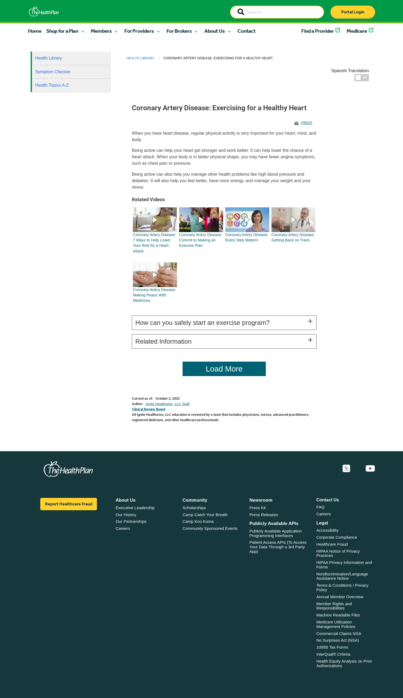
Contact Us (327, 500)
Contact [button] (246, 31)
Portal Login (352, 11)
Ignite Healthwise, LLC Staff (167, 404)
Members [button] (101, 31)
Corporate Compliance (336, 537)
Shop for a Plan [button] (62, 31)
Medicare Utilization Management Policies (335, 624)
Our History (126, 514)
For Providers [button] (139, 31)
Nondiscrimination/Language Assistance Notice (342, 576)
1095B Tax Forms (332, 647)
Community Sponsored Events (210, 528)
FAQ (320, 507)
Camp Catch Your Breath (205, 514)
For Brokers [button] (179, 31)
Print (307, 123)
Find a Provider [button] (317, 31)
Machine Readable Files (338, 615)
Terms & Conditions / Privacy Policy (342, 587)
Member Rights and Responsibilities (334, 606)
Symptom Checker (53, 71)
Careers (123, 528)
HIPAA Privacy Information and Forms (344, 564)
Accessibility (327, 530)
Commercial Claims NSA (338, 633)
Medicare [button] (357, 31)
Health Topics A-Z (52, 85)
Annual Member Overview (339, 596)
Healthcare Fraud (332, 544)
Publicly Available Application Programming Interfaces (275, 533)
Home (34, 31)
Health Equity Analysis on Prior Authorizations (344, 663)
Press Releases (263, 514)
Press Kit (257, 507)
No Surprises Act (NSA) (337, 640)
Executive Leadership (135, 507)
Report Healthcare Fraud (68, 503)
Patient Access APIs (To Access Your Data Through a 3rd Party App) (278, 546)
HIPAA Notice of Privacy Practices (338, 553)
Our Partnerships (131, 521)
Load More (224, 369)
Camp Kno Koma (198, 521)
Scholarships (194, 507)
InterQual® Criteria (333, 654)
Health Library (48, 58)
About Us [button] (214, 31)
